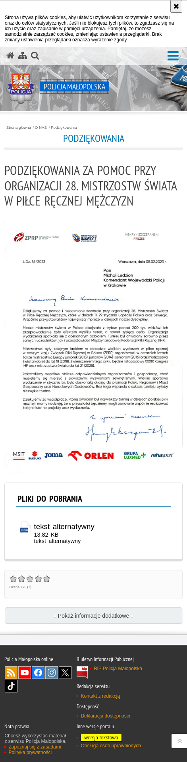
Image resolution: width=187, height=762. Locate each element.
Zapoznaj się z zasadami (34, 747)
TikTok (11, 686)
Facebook (38, 672)
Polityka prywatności (30, 752)
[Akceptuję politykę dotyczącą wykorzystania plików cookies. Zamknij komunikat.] (176, 6)
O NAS (41, 128)
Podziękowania (64, 128)
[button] (173, 56)
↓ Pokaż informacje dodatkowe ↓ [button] (93, 616)
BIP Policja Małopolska (118, 668)
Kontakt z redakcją (100, 696)
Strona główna (18, 128)
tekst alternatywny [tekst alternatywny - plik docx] (64, 526)
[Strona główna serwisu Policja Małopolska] (10, 55)
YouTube (24, 672)
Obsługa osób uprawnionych (111, 745)
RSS (11, 672)
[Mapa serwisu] (22, 55)
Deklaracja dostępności (105, 716)
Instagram (51, 672)
